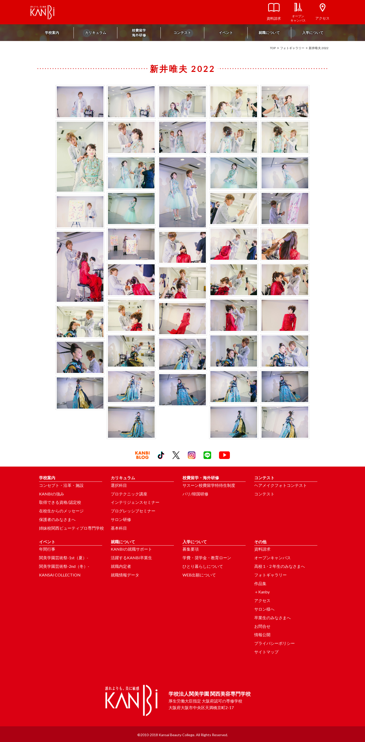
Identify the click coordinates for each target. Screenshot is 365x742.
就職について (269, 32)
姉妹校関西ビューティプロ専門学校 (71, 528)
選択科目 (119, 485)
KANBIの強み (51, 493)
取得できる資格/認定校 (60, 502)
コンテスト (182, 32)
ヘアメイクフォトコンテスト (280, 485)
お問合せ (262, 626)
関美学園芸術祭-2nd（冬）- (64, 566)
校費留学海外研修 (139, 32)
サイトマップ (266, 651)
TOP (273, 48)
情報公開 (262, 634)
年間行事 (47, 549)
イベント (226, 32)
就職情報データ (125, 574)
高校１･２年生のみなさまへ (279, 566)
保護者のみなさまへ (57, 519)
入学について (312, 32)
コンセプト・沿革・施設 (61, 485)
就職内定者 (121, 566)
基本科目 (119, 528)
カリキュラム (95, 32)
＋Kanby (262, 591)
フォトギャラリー (292, 48)
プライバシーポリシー (274, 643)
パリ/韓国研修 (195, 493)
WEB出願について (199, 574)
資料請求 (262, 549)
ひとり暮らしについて (202, 566)
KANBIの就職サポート (131, 549)
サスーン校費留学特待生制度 (208, 485)
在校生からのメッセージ (61, 510)
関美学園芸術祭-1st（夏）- (63, 557)
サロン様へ (264, 609)
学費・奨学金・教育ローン (206, 557)
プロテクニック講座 (129, 493)
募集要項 (190, 549)
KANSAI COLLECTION (60, 574)
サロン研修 (121, 519)
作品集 (260, 583)
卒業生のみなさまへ (272, 617)
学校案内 (52, 32)
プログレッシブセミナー (133, 510)
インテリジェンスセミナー (135, 502)
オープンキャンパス (272, 557)
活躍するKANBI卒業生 (131, 557)
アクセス (262, 600)
